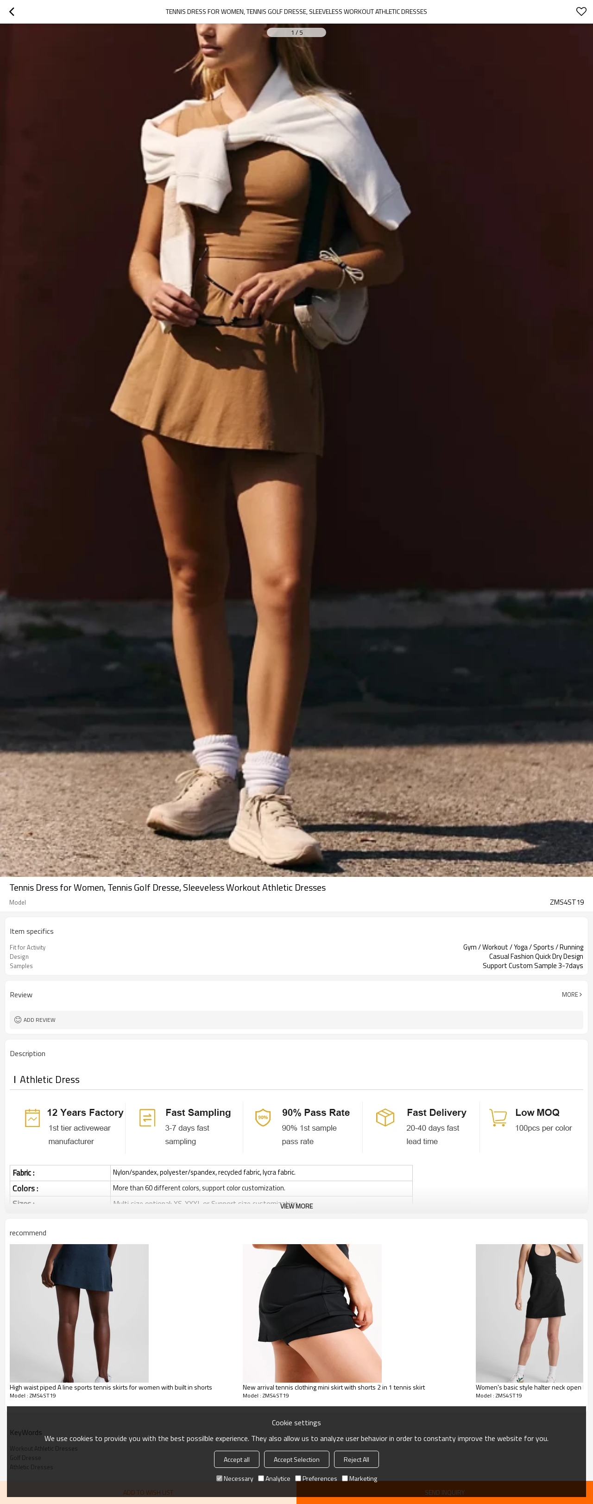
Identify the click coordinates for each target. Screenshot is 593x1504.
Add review (40, 1019)
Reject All (356, 1459)
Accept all (237, 1459)
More (570, 994)
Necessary (234, 1478)
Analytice (274, 1478)
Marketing (359, 1478)
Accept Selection (297, 1459)
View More (296, 1206)
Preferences (316, 1478)
